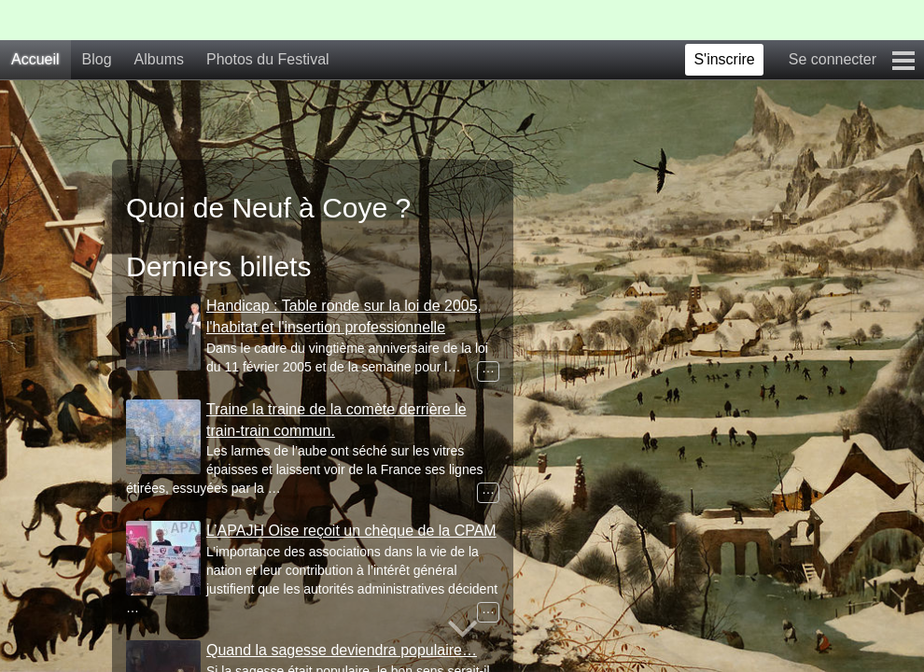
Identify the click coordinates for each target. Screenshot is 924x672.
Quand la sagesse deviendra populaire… (341, 650)
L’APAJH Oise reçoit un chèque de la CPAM (351, 531)
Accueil (35, 59)
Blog (97, 59)
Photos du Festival (267, 59)
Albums (159, 59)
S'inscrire (723, 59)
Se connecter (832, 59)
